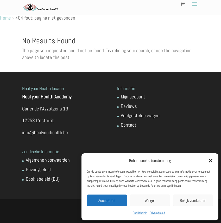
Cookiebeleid (140, 213)
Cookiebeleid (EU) (43, 179)
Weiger (150, 200)
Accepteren (106, 200)
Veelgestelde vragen (140, 115)
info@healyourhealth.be (45, 132)
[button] (210, 160)
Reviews (129, 106)
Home (5, 18)
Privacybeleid (157, 213)
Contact (128, 125)
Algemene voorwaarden (48, 160)
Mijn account (133, 96)
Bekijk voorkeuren (193, 200)
